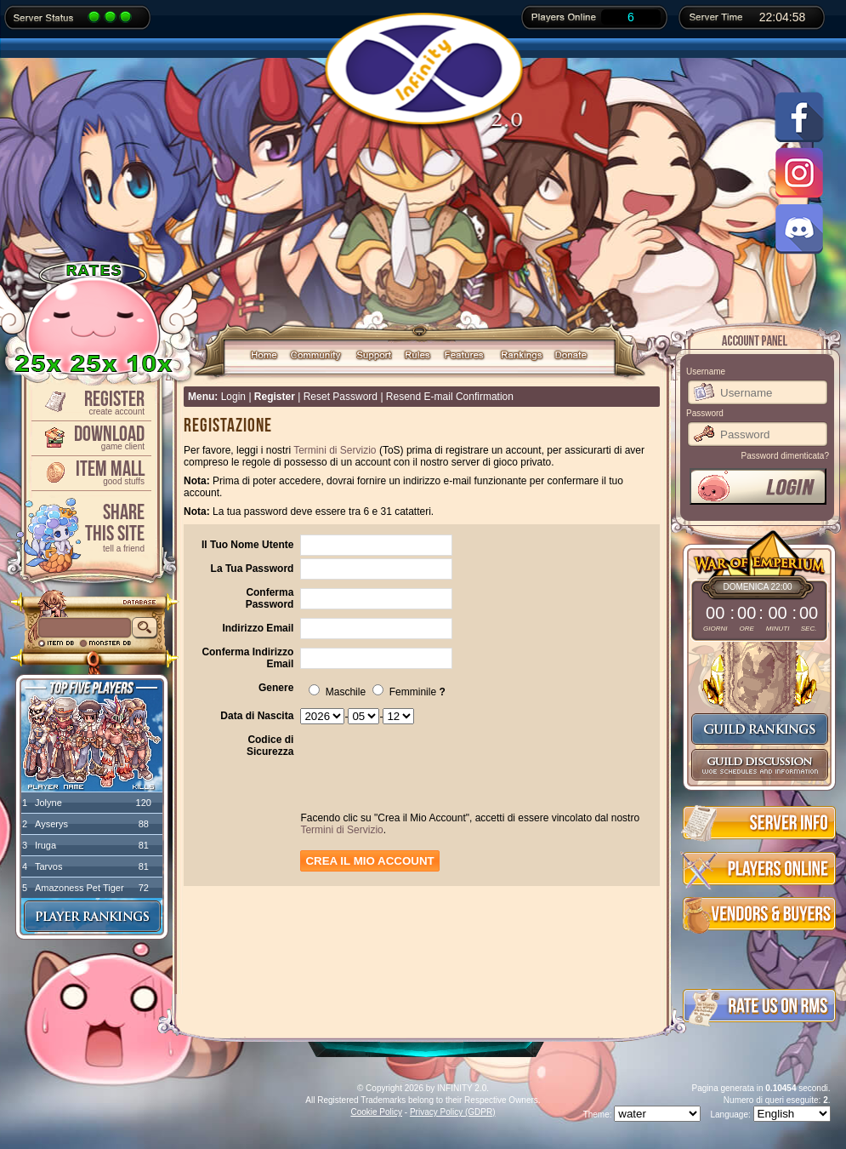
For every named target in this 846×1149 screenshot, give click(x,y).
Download (90, 436)
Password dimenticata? (785, 455)
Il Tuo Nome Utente (247, 545)
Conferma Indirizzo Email (247, 658)
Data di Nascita (256, 716)
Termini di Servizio (334, 450)
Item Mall (90, 471)
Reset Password (341, 397)
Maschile (337, 692)
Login (233, 397)
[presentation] (429, 777)
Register (90, 401)
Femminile (404, 692)
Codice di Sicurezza (270, 745)
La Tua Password (252, 568)
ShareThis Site (90, 526)
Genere (275, 688)
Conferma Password (270, 598)
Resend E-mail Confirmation (450, 397)
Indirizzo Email (257, 628)
